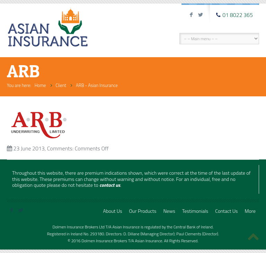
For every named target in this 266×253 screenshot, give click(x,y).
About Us (112, 211)
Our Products (143, 211)
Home (40, 85)
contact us (109, 185)
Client (61, 85)
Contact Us (226, 211)
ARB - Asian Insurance (97, 85)
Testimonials (195, 211)
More (250, 211)
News (169, 211)
